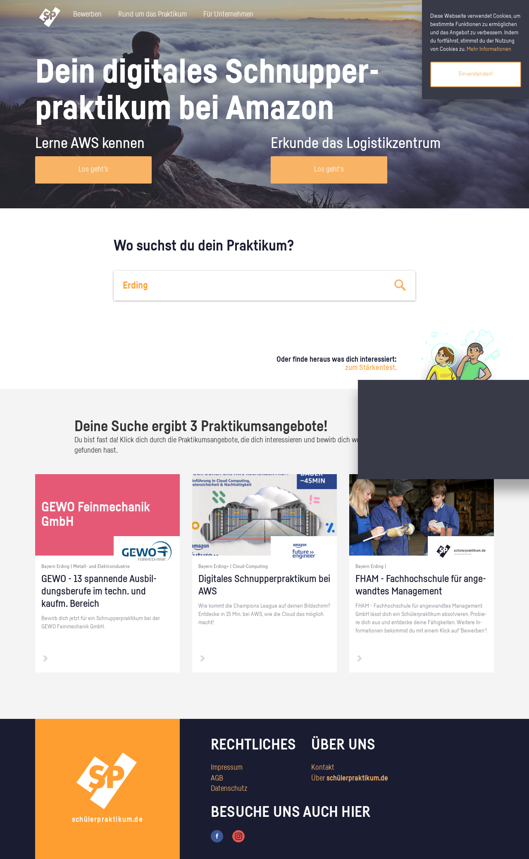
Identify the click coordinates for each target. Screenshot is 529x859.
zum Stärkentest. (371, 368)
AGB (217, 778)
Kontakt (322, 767)
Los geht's (93, 169)
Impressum (227, 767)
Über (349, 778)
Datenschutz (229, 788)
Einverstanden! (476, 74)
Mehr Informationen (489, 49)
